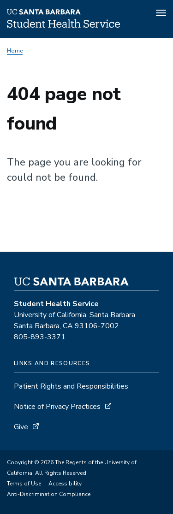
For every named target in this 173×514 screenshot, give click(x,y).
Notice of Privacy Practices (57, 407)
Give (21, 427)
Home (15, 50)
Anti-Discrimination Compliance (48, 494)
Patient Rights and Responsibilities (71, 386)
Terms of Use (24, 483)
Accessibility (65, 483)
